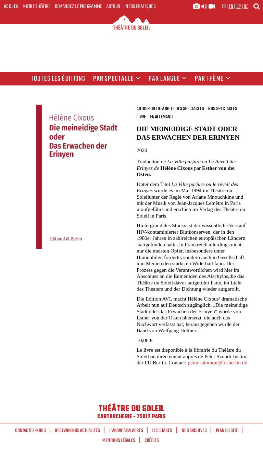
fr (224, 6)
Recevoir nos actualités (77, 430)
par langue (168, 78)
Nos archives (194, 430)
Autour (113, 6)
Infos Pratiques (140, 6)
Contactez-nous (30, 430)
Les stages (162, 430)
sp (238, 6)
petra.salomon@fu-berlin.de (217, 362)
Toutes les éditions (58, 78)
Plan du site (227, 430)
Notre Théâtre (36, 6)
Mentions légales (118, 440)
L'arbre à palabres (126, 430)
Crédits (152, 440)
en (231, 6)
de (245, 6)
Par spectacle (117, 78)
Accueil (11, 6)
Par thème (212, 78)
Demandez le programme (78, 6)
